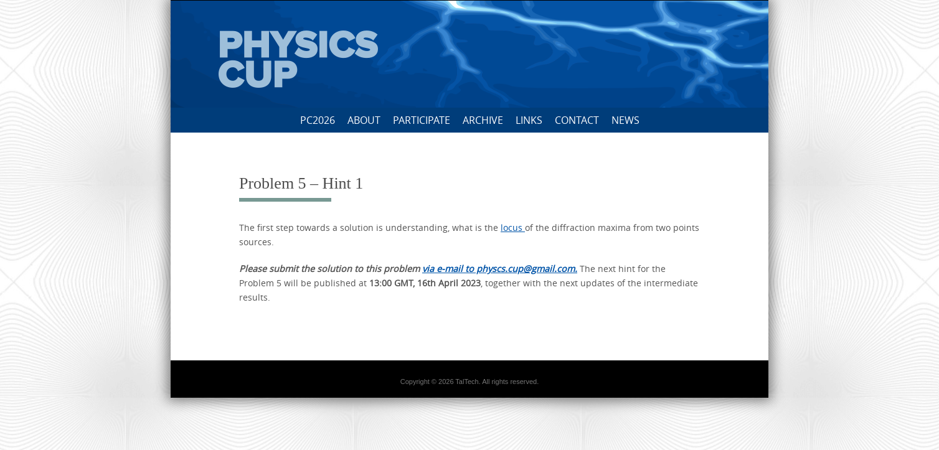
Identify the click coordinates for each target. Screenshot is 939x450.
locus (513, 227)
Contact (577, 120)
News (625, 120)
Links (529, 120)
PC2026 (317, 120)
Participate (421, 120)
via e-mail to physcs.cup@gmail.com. (499, 268)
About (363, 120)
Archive (483, 120)
